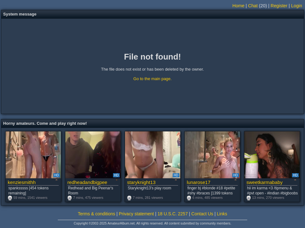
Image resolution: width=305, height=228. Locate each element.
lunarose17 (199, 182)
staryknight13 (141, 182)
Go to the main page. (152, 78)
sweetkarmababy (265, 182)
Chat (253, 5)
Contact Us (202, 213)
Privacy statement (136, 213)
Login (296, 5)
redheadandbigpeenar (87, 182)
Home (238, 5)
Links (222, 213)
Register (279, 5)
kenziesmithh (22, 182)
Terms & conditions (96, 213)
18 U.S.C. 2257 (173, 213)
